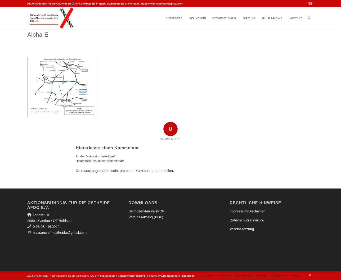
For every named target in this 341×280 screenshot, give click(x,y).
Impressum (109, 275)
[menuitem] (174, 18)
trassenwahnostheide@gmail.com (162, 3)
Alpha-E (37, 34)
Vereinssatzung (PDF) (146, 217)
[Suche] (309, 18)
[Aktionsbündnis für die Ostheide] (50, 18)
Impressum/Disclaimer (247, 211)
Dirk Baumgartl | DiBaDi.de (177, 275)
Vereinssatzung (242, 229)
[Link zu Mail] (310, 3)
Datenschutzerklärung (247, 220)
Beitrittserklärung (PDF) (147, 211)
